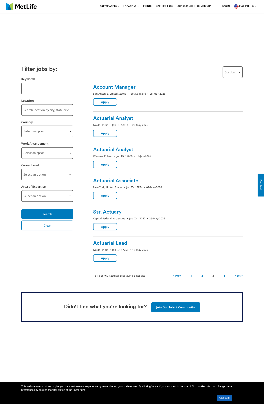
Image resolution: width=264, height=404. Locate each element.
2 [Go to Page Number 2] (202, 275)
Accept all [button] (224, 397)
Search (47, 214)
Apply (105, 102)
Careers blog (164, 6)
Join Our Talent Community (194, 6)
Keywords (28, 79)
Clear (47, 225)
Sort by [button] (230, 72)
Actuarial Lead (110, 243)
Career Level (30, 165)
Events (147, 6)
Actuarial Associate (115, 181)
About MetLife (30, 372)
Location (27, 101)
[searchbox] (41, 131)
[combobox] (47, 88)
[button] (240, 397)
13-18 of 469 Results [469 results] (105, 275)
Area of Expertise (33, 187)
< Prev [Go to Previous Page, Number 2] (177, 275)
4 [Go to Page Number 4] (224, 275)
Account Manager (114, 87)
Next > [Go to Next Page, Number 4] (238, 275)
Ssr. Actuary (107, 212)
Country (27, 122)
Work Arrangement (35, 144)
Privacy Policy (51, 372)
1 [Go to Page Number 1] (191, 275)
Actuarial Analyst (113, 118)
